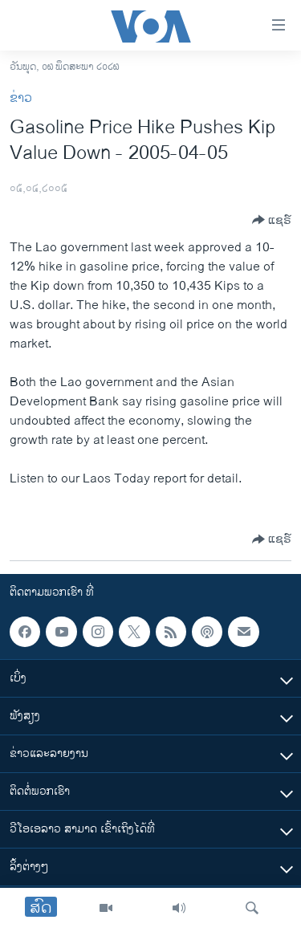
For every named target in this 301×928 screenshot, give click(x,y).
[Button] (271, 220)
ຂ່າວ (21, 98)
